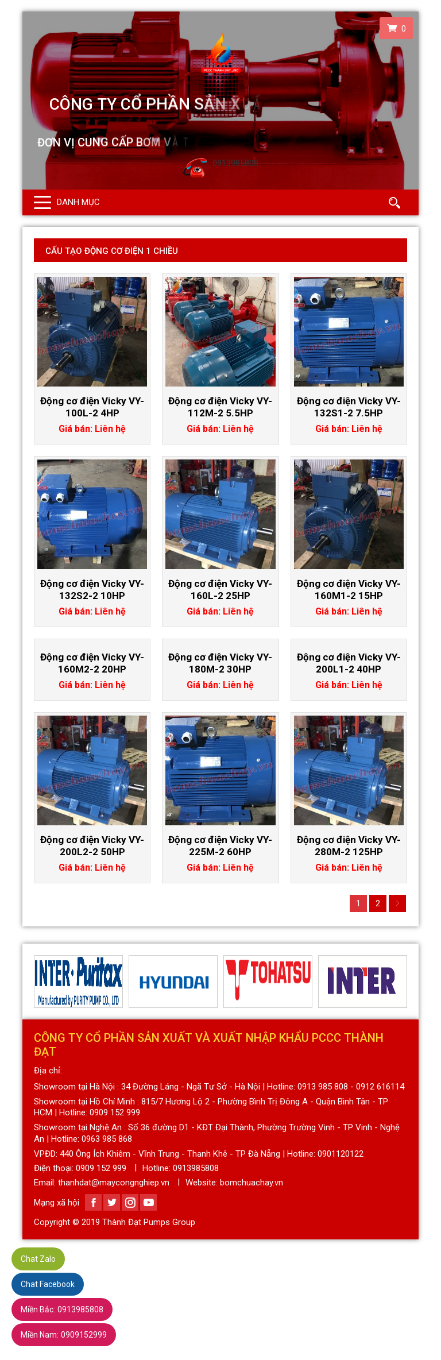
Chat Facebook (48, 1284)
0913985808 (62, 1309)
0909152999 (64, 1334)
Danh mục (78, 202)
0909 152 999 (101, 1168)
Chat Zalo (38, 1259)
